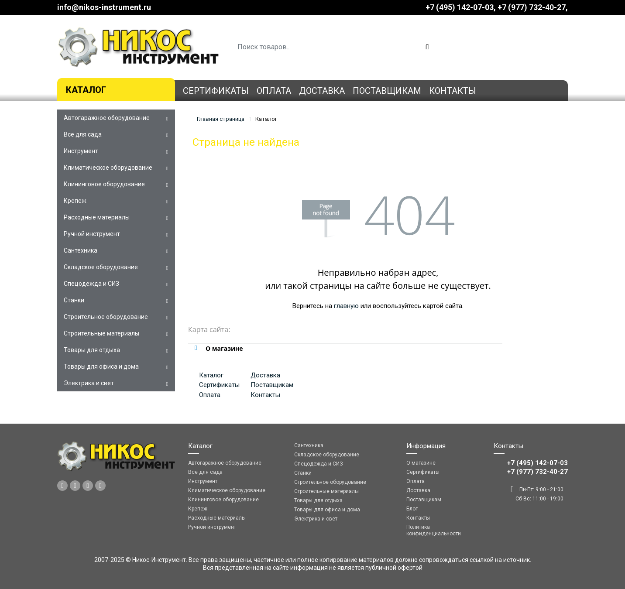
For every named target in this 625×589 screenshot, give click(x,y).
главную (346, 306)
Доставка (322, 91)
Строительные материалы (101, 333)
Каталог (86, 90)
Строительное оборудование (106, 316)
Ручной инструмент (92, 233)
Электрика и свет (89, 383)
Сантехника (80, 250)
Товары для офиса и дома (101, 366)
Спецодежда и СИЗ (91, 283)
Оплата (274, 91)
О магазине (421, 463)
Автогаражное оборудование (107, 117)
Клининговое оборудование (104, 184)
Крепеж (75, 200)
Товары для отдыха (92, 349)
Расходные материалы (97, 217)
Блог (412, 509)
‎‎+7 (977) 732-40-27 (532, 7)
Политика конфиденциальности (433, 530)
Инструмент (81, 150)
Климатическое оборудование (108, 167)
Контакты (452, 91)
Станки (74, 300)
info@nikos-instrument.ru (104, 7)
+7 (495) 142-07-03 (460, 7)
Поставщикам (387, 91)
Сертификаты (216, 91)
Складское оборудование (101, 267)
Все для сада (83, 134)
